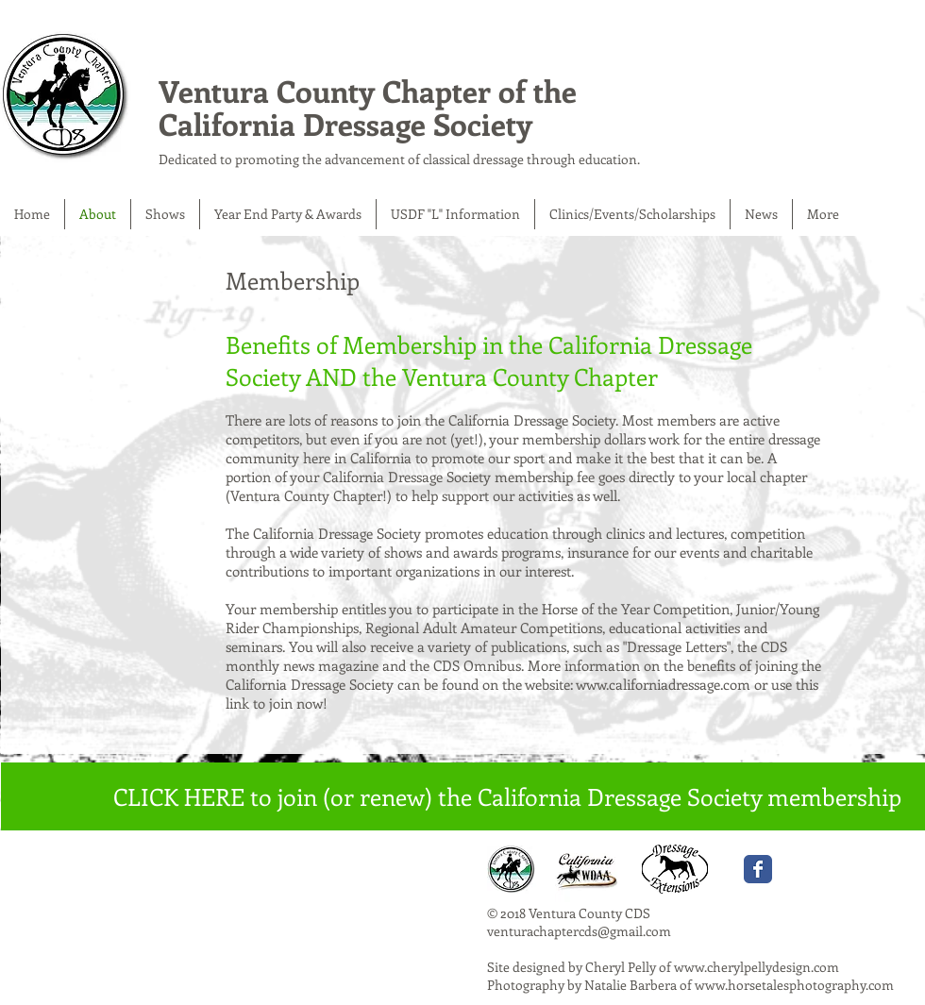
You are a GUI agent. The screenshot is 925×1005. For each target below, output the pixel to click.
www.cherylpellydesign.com (756, 967)
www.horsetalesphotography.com (794, 985)
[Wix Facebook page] (758, 869)
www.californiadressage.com (663, 684)
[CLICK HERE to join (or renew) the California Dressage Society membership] (463, 796)
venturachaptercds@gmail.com (579, 931)
